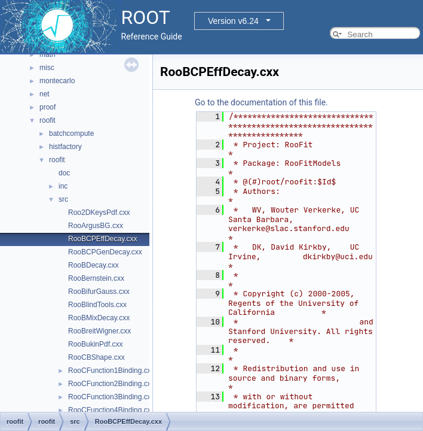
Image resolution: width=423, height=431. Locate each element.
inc (63, 186)
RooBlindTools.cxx (97, 305)
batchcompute (71, 133)
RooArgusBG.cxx (95, 225)
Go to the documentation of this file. (261, 102)
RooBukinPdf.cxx (95, 344)
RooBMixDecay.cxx (99, 318)
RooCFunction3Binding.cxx (111, 397)
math (47, 54)
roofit (47, 120)
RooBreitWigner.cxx (99, 331)
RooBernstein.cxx (96, 278)
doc (64, 173)
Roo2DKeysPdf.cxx (99, 212)
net (44, 94)
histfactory (65, 146)
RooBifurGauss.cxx (99, 291)
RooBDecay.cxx (93, 265)
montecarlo (57, 81)
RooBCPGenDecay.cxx (105, 252)
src (63, 199)
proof (47, 107)
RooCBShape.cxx (96, 357)
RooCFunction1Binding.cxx (111, 370)
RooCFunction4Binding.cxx (111, 410)
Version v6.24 (233, 21)
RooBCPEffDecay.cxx (102, 239)
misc (46, 67)
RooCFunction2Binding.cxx (111, 384)
